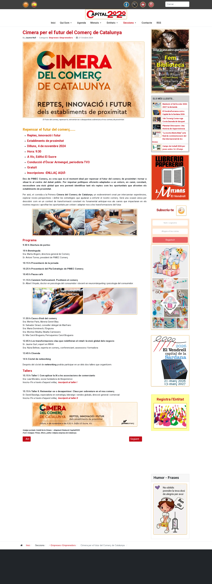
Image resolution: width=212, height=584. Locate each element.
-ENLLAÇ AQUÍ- (55, 173)
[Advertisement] (170, 452)
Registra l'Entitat (170, 399)
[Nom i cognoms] (170, 223)
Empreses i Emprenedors (61, 38)
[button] (66, 23)
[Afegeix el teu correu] (170, 231)
